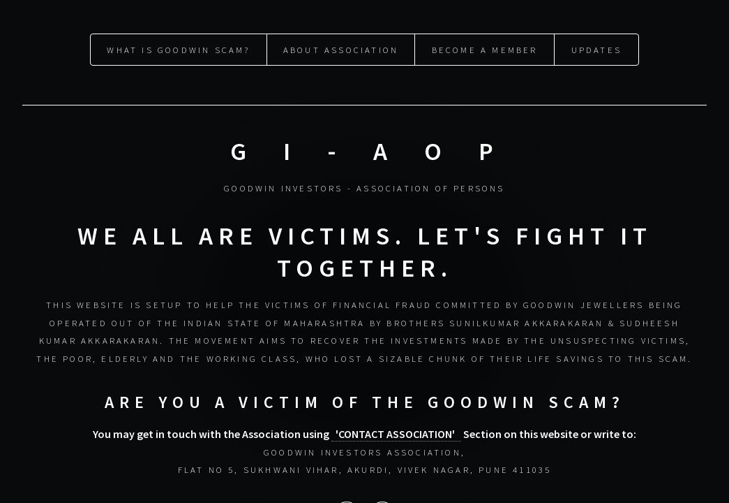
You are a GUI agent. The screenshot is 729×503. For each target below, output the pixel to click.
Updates (596, 49)
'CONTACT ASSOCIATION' (396, 433)
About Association (340, 49)
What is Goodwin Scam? (178, 49)
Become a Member (485, 49)
